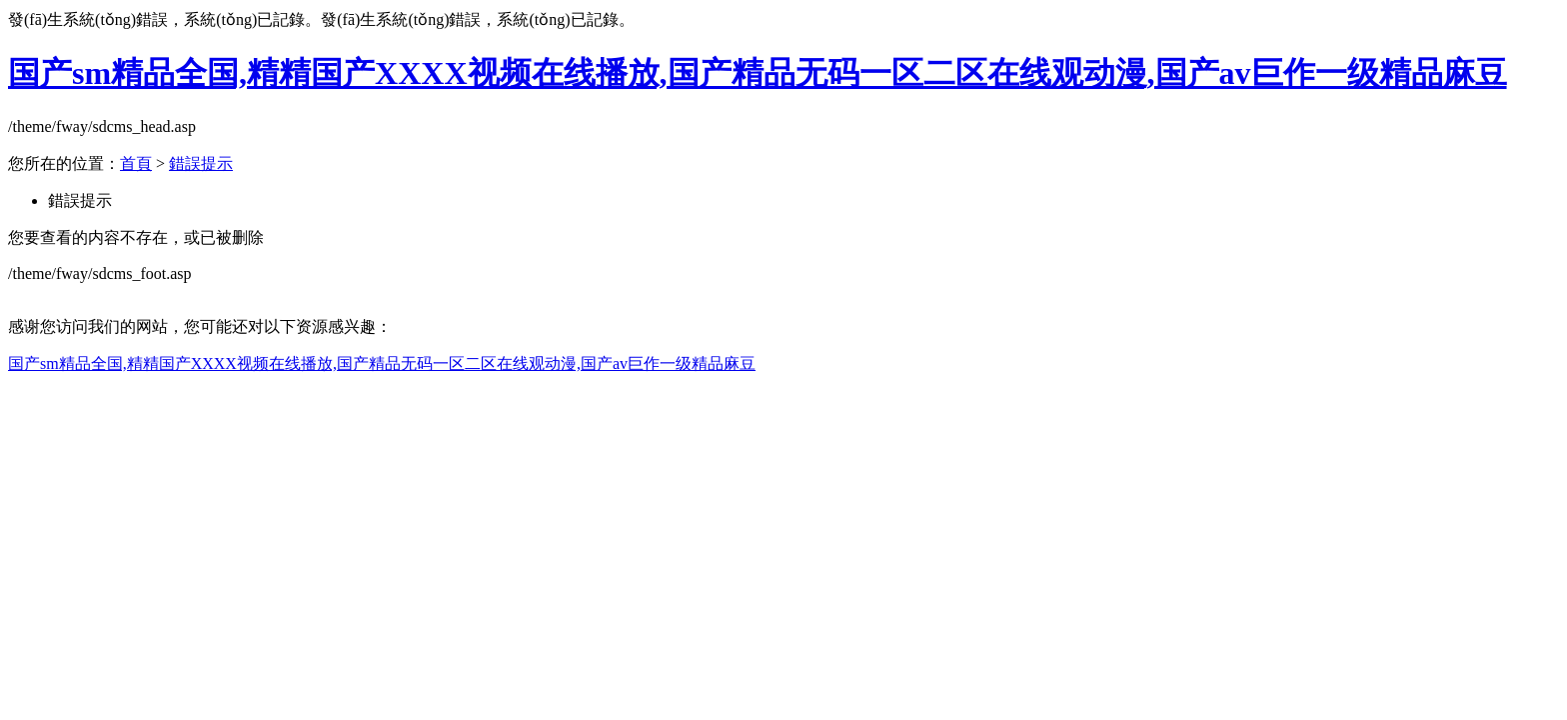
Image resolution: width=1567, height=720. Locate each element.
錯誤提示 (201, 163)
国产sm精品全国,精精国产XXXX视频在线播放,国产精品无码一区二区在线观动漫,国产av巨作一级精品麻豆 (757, 73)
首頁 (136, 163)
